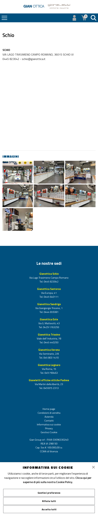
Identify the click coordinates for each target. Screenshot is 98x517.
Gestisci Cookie (49, 432)
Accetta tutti (49, 509)
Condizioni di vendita (49, 413)
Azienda (49, 417)
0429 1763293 (50, 327)
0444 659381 (50, 312)
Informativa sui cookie (49, 424)
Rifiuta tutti (49, 501)
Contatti (49, 421)
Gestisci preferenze (49, 493)
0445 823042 (50, 282)
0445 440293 (50, 342)
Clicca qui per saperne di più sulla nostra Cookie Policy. (57, 480)
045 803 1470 (51, 358)
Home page (49, 409)
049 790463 (51, 373)
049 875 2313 (51, 388)
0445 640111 (50, 297)
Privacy (49, 428)
